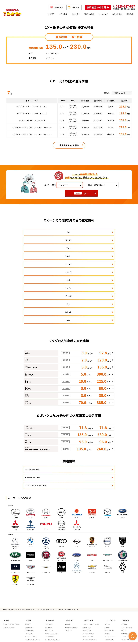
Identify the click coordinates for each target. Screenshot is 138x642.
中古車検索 (63, 14)
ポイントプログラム (31, 579)
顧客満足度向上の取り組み (91, 588)
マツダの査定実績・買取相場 (44, 554)
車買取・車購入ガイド (128, 585)
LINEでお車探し (50, 579)
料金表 (108, 576)
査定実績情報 (29, 573)
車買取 (52, 14)
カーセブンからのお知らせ (11, 567)
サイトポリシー (119, 638)
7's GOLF (124, 579)
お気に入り (58, 7)
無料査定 (28, 567)
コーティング (103, 14)
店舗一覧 (68, 567)
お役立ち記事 (117, 14)
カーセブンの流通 (88, 576)
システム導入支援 (127, 591)
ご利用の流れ (110, 582)
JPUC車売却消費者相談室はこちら (93, 600)
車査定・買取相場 (26, 554)
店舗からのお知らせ (71, 570)
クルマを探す (49, 567)
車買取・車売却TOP (10, 554)
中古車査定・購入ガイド (32, 582)
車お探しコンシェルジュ (52, 576)
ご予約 (108, 570)
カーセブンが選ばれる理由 (91, 567)
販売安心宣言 (49, 573)
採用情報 (129, 14)
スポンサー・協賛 (126, 570)
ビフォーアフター (111, 579)
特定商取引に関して (62, 638)
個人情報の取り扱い (47, 638)
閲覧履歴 (75, 7)
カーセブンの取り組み (90, 582)
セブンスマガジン (126, 582)
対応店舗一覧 (110, 573)
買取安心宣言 (29, 570)
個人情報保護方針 (33, 638)
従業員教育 (86, 591)
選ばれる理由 (89, 14)
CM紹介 (123, 573)
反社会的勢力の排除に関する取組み (100, 638)
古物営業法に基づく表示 (79, 638)
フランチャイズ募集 (127, 588)
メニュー (108, 567)
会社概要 (124, 567)
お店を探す (76, 14)
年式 (90, 185)
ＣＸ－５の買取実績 (64, 554)
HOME (5, 563)
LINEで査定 (28, 576)
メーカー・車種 (50, 185)
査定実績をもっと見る (69, 145)
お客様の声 (68, 573)
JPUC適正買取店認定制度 (91, 585)
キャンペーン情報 (8, 570)
